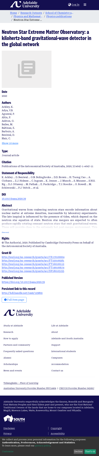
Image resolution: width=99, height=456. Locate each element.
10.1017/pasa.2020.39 (14, 198)
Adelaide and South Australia (67, 338)
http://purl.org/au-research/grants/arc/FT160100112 (33, 264)
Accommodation (60, 364)
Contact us (57, 370)
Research (8, 332)
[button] (70, 4)
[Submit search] (66, 4)
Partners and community (17, 345)
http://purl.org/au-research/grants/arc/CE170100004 (33, 257)
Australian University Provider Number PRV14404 (30, 388)
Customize (7, 451)
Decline (78, 451)
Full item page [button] (14, 299)
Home (13, 13)
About (54, 332)
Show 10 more (10, 143)
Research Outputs (31, 13)
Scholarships (11, 364)
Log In (76, 4)
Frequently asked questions (19, 351)
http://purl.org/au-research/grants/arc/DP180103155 (33, 271)
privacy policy (42, 445)
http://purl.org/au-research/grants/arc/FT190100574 (33, 267)
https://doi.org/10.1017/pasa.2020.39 (23, 282)
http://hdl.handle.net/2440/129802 (22, 293)
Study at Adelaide (13, 325)
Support (55, 345)
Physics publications (59, 16)
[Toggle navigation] (85, 5)
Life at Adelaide (59, 325)
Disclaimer (9, 428)
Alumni (7, 358)
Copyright (56, 428)
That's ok (90, 451)
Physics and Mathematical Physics (28, 16)
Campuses (57, 358)
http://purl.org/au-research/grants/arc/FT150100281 (33, 260)
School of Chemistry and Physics (60, 13)
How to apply (11, 338)
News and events (13, 370)
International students (63, 351)
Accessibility (58, 433)
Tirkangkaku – (21, 383)
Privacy (8, 433)
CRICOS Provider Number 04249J (76, 388)
